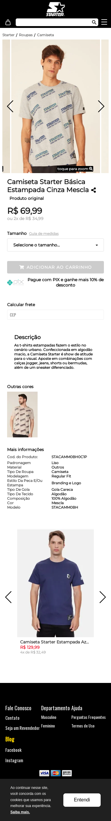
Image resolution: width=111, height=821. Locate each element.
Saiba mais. (20, 812)
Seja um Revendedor (22, 727)
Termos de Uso (82, 725)
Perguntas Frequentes (88, 717)
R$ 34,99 (34, 218)
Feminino (48, 725)
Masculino (48, 717)
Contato (12, 717)
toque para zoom (75, 169)
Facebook (13, 749)
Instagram (14, 760)
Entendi (82, 799)
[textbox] (51, 22)
